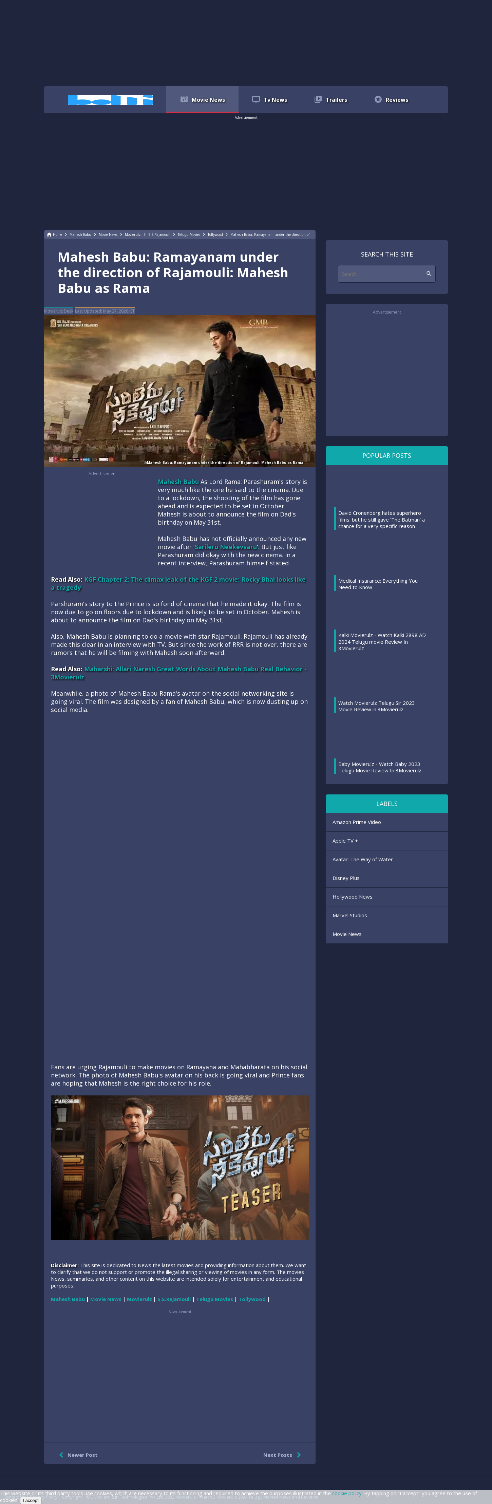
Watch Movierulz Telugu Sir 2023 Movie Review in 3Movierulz (376, 706)
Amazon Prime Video (357, 822)
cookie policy (347, 1493)
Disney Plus (346, 878)
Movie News (347, 933)
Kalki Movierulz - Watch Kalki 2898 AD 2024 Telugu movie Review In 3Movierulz (382, 642)
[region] (246, 42)
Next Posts (283, 1455)
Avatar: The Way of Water (363, 859)
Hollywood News (353, 896)
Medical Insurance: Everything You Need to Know (378, 584)
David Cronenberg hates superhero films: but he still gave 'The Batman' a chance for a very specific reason (381, 519)
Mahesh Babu (178, 481)
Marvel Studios (350, 915)
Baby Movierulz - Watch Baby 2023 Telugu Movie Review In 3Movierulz (379, 767)
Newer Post (77, 1455)
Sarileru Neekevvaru (226, 547)
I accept (31, 1500)
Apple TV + (345, 840)
